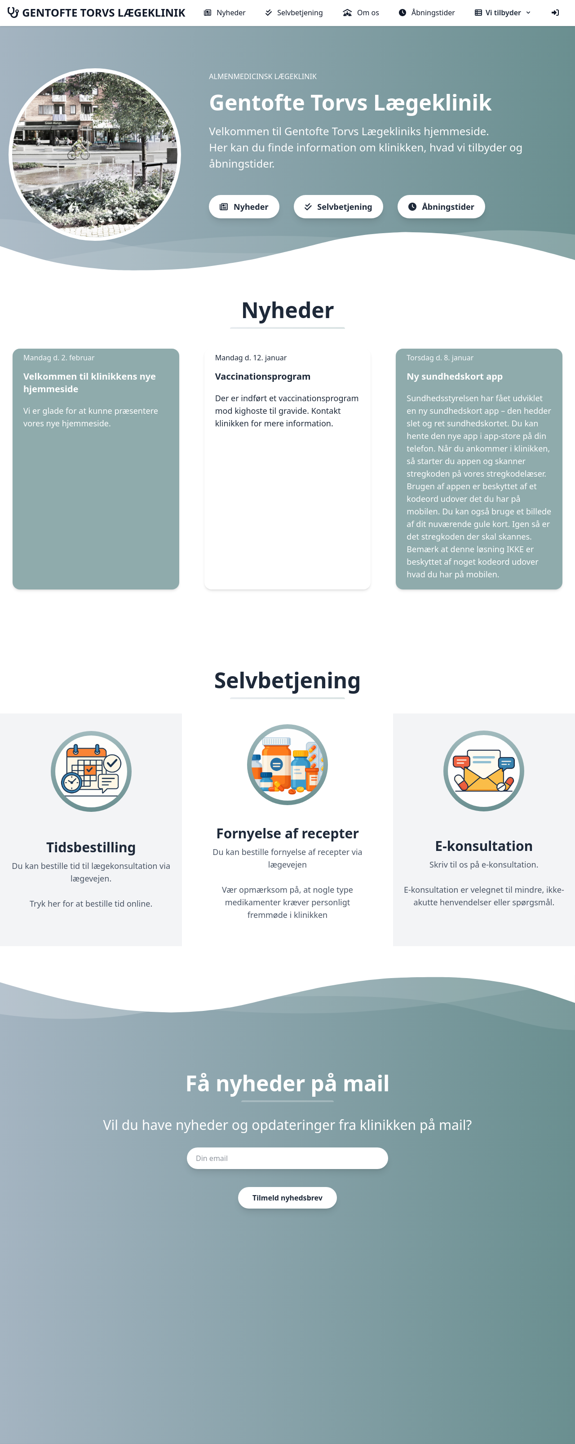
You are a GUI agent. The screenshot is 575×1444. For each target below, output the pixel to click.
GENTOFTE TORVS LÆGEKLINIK (96, 12)
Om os (361, 13)
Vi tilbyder (503, 13)
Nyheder (225, 13)
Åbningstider (427, 13)
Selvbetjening (294, 13)
